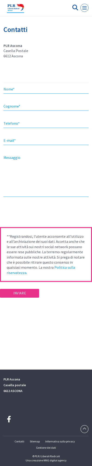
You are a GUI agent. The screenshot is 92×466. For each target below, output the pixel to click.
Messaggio (11, 157)
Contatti (19, 441)
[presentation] (35, 213)
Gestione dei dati (46, 447)
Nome (9, 89)
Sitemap (35, 441)
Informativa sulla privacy (60, 441)
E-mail (9, 140)
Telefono (11, 123)
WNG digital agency (55, 460)
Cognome (11, 106)
